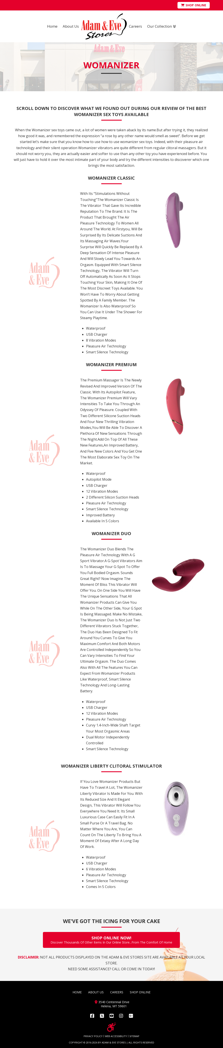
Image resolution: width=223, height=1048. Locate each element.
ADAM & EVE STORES (114, 1042)
